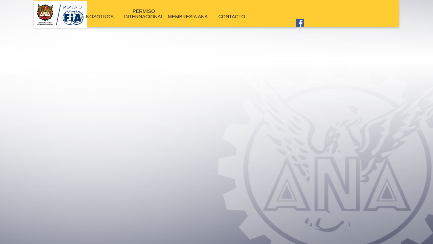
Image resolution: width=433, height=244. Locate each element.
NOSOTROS (100, 15)
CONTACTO (232, 15)
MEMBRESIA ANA (187, 15)
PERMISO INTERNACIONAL (143, 13)
